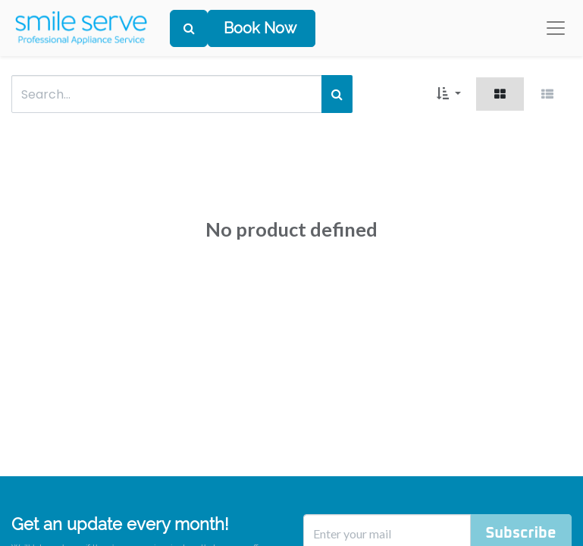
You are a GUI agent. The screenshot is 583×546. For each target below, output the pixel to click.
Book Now (260, 28)
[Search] (189, 28)
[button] (449, 94)
